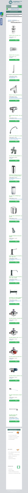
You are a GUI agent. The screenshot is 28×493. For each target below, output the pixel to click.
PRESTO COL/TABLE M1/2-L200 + (16, 135)
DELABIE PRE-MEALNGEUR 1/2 (15, 155)
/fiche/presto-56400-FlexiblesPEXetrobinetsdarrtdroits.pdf (16, 98)
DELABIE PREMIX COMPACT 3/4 (15, 375)
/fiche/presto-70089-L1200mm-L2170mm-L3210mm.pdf (15, 139)
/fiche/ (11, 37)
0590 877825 (15, 9)
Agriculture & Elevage (12, 458)
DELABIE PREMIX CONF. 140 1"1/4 (16, 337)
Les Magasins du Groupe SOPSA (14, 436)
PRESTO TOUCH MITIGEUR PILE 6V (16, 95)
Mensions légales (11, 470)
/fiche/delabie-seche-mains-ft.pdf (16, 199)
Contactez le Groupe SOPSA (13, 437)
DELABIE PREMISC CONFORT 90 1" (16, 318)
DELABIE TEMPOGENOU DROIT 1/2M (15, 395)
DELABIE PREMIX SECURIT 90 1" (15, 356)
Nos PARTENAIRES (11, 439)
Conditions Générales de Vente (14, 471)
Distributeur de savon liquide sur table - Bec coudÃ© (16, 277)
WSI (15, 491)
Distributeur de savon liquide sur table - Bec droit (16, 256)
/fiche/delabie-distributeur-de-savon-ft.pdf (15, 179)
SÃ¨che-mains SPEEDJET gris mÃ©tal (15, 196)
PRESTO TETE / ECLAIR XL (14, 55)
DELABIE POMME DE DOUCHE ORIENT (15, 236)
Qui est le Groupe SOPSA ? (13, 435)
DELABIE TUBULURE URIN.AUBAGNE (13, 415)
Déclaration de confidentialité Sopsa (14, 473)
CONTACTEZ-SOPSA (14, 11)
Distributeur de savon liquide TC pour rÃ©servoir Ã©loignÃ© (15, 298)
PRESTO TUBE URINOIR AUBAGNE (16, 74)
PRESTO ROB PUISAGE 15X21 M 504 (15, 116)
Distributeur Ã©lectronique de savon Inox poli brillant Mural (15, 175)
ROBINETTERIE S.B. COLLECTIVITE (12, 20)
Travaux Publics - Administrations (14, 454)
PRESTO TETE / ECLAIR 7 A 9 (14, 35)
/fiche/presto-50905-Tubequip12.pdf (13, 77)
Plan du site (10, 469)
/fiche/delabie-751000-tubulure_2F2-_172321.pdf (14, 419)
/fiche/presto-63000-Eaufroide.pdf (16, 118)
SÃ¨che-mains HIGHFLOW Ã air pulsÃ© (15, 216)
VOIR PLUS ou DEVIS (14, 40)
